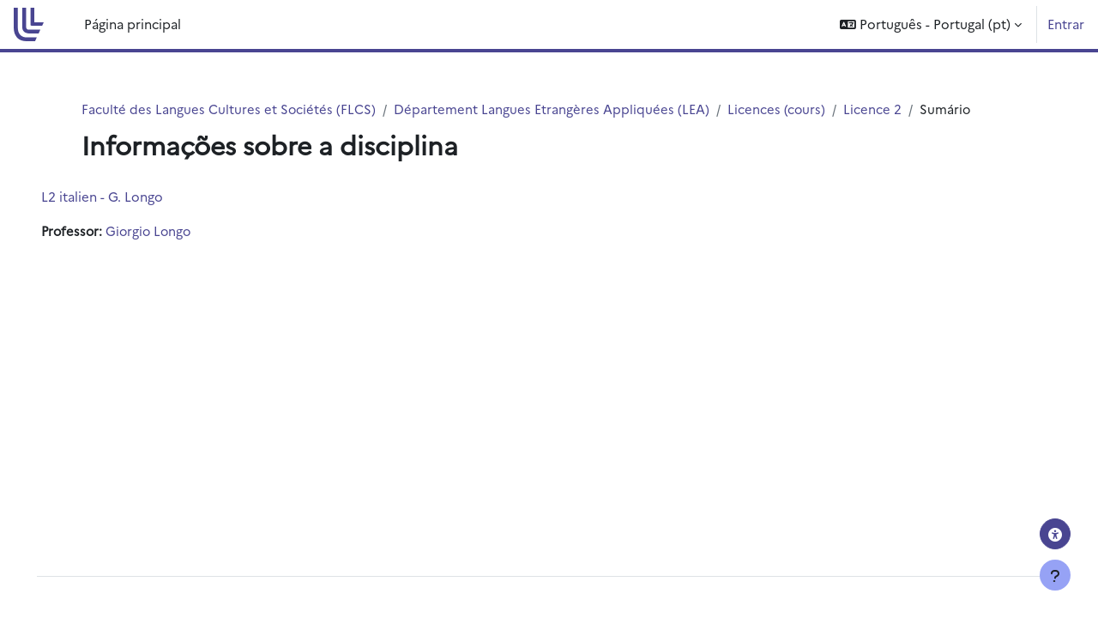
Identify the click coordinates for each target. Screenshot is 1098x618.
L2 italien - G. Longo (126, 197)
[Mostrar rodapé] (1055, 575)
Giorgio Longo (176, 231)
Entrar (1065, 24)
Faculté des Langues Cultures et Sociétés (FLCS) (229, 109)
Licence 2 (874, 109)
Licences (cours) (777, 109)
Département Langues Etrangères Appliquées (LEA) (552, 109)
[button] (931, 24)
